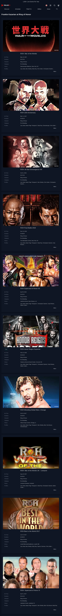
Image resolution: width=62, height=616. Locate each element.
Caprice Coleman (41, 546)
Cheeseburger (46, 125)
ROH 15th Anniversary (28, 113)
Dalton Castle (23, 305)
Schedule (17, 9)
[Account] (59, 5)
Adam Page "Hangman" (31, 125)
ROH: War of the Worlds (28, 54)
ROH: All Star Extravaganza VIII (31, 169)
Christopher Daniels (48, 68)
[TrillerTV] (5, 5)
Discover (6, 9)
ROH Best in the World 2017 (30, 531)
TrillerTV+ (29, 9)
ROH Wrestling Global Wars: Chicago (33, 410)
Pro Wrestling (23, 64)
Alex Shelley (29, 68)
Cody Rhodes (51, 303)
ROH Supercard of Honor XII (30, 288)
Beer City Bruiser (48, 425)
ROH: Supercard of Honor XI (30, 590)
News (48, 9)
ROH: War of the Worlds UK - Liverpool (33, 470)
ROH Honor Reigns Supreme (30, 349)
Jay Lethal (22, 68)
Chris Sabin (40, 68)
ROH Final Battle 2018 (28, 228)
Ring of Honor (23, 61)
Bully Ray (34, 68)
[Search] (54, 5)
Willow (39, 9)
